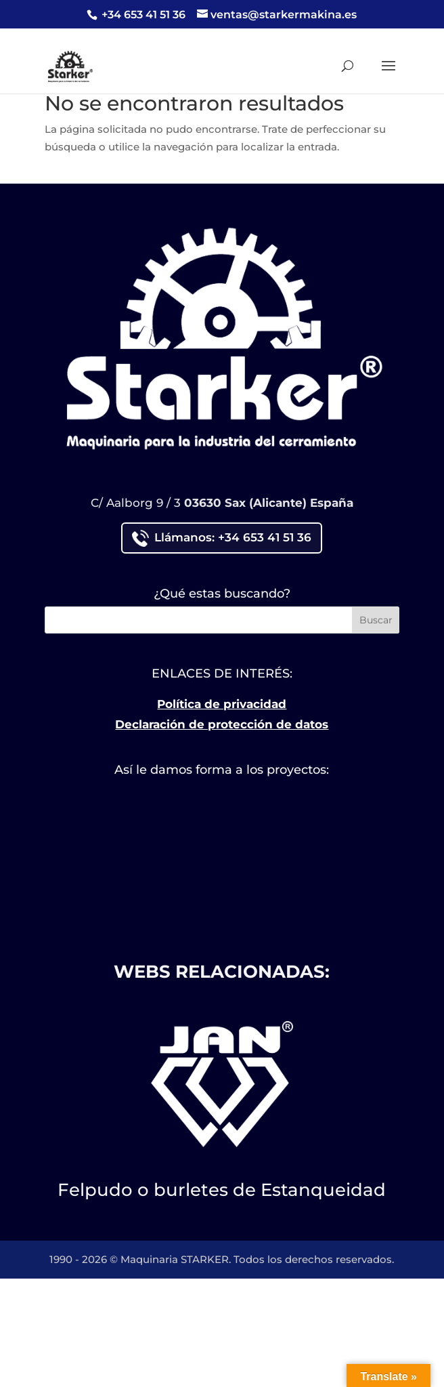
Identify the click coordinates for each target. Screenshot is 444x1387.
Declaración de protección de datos (221, 724)
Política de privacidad (221, 704)
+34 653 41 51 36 (142, 14)
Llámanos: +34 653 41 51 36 (221, 538)
